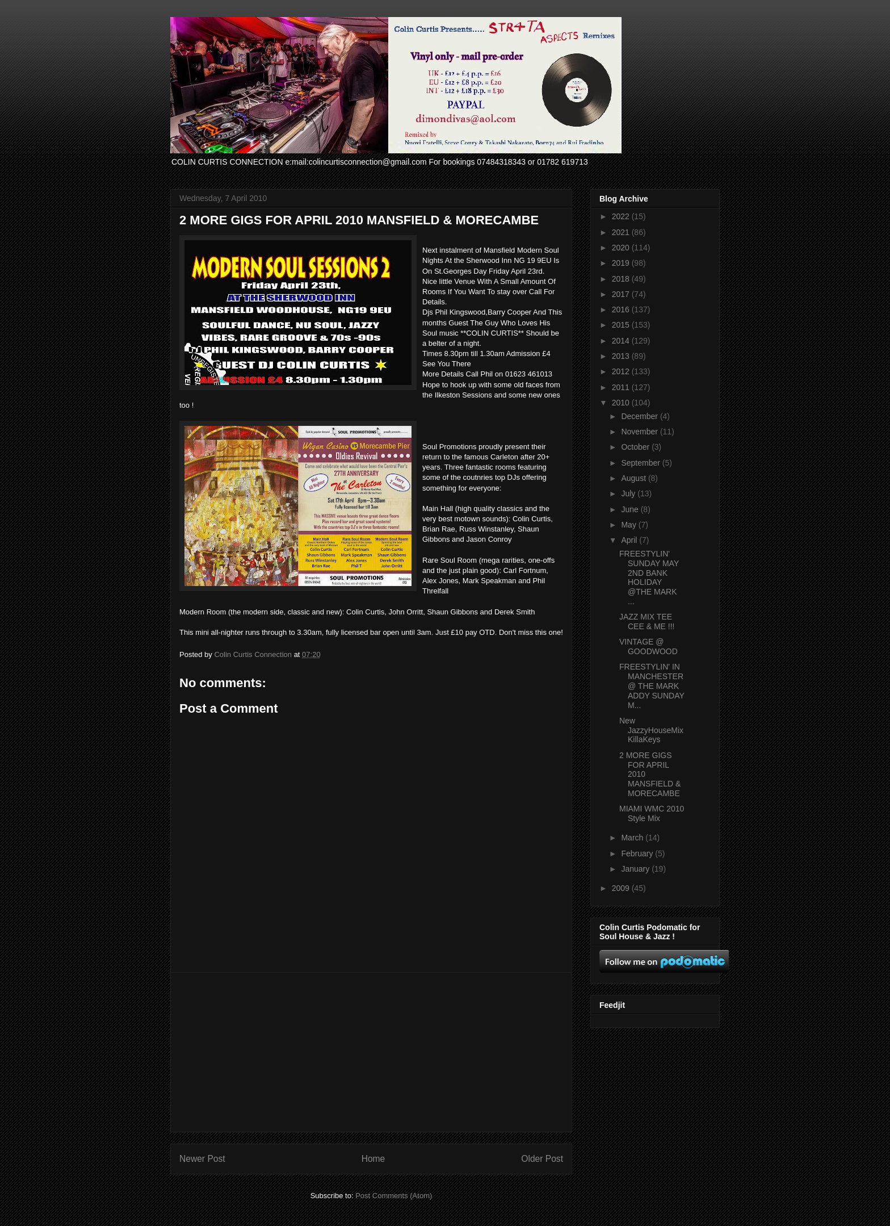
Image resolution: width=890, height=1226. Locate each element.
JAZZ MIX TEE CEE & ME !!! (646, 621)
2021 (622, 232)
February (638, 853)
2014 (622, 340)
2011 (622, 387)
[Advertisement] (371, 1052)
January (636, 868)
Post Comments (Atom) (393, 1195)
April (630, 540)
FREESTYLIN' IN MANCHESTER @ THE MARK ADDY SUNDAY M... (652, 685)
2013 (622, 356)
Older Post (542, 1159)
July (629, 493)
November (640, 431)
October (636, 446)
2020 (622, 247)
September (641, 462)
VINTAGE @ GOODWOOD (648, 646)
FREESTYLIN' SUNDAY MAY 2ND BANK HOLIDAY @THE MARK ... (649, 577)
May (629, 524)
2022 (622, 216)
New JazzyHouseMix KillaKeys (651, 730)
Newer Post (202, 1159)
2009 (622, 888)
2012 (622, 371)
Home (373, 1159)
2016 (622, 309)
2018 (622, 278)
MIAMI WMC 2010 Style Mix (651, 813)
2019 (622, 262)
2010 (622, 402)
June (630, 509)
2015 (622, 324)
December (640, 416)
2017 (622, 294)
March (633, 837)
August (634, 478)
